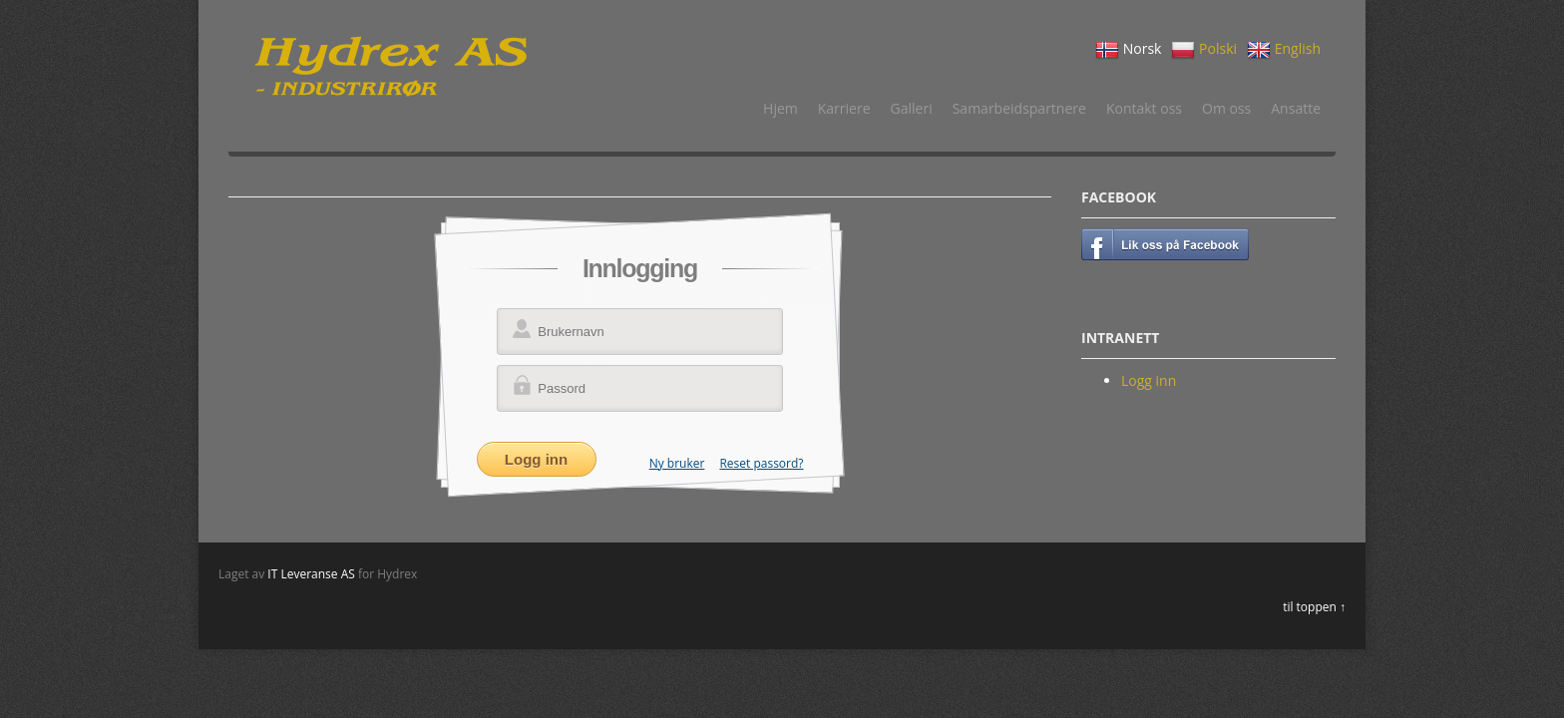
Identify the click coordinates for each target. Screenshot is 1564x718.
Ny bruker (677, 463)
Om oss (1226, 108)
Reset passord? (761, 463)
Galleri (912, 108)
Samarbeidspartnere (1019, 108)
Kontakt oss (1144, 108)
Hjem (780, 108)
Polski (1204, 50)
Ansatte (1296, 108)
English (1284, 50)
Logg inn (1148, 380)
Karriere (844, 108)
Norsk (1128, 50)
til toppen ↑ (1314, 606)
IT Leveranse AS (311, 573)
